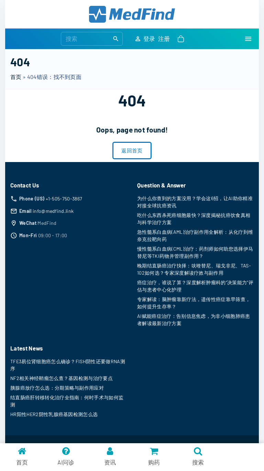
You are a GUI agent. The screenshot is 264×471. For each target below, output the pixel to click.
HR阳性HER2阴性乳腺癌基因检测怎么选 (54, 414)
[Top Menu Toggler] (248, 38)
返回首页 (131, 150)
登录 (149, 38)
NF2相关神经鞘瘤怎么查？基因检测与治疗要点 (61, 378)
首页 (16, 76)
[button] (182, 39)
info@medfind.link (53, 211)
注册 (164, 38)
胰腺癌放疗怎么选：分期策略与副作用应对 (57, 388)
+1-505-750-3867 (64, 199)
